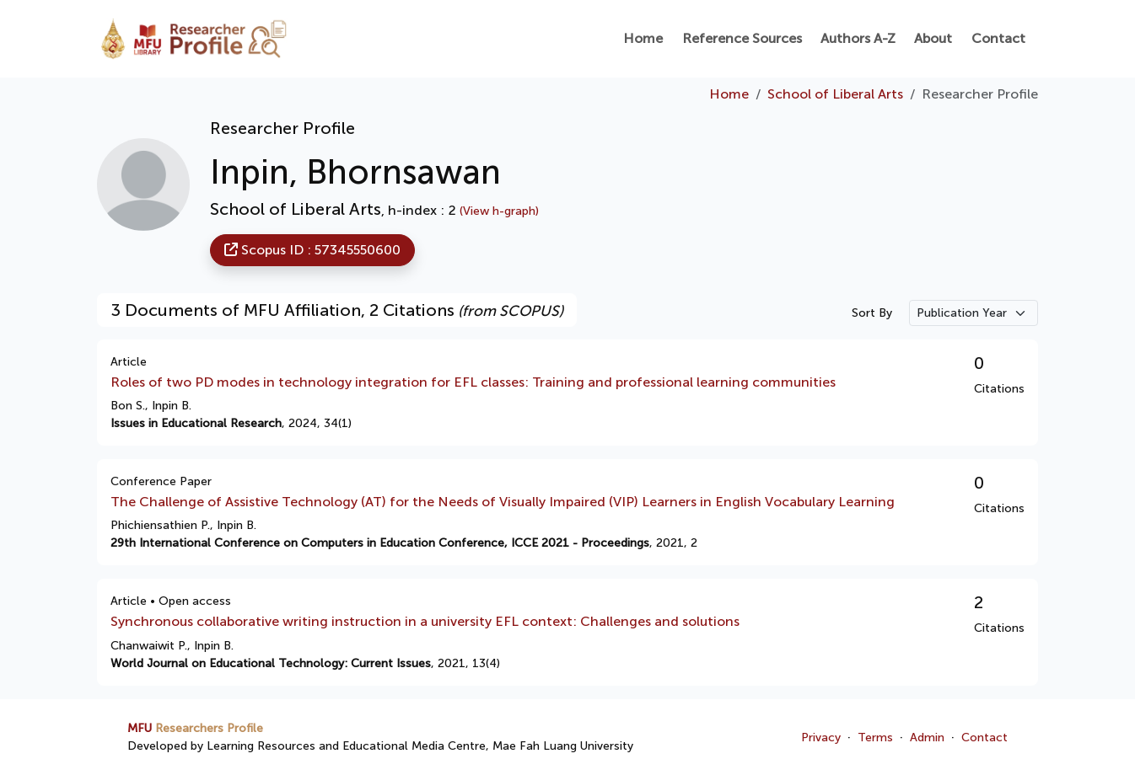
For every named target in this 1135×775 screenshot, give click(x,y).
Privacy (821, 737)
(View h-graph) (499, 211)
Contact (998, 38)
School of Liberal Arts (835, 94)
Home (643, 38)
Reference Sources (742, 38)
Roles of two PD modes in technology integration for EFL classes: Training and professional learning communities (473, 382)
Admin (927, 737)
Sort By (872, 313)
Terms (875, 737)
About (933, 38)
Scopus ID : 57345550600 (312, 250)
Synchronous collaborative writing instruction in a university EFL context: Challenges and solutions (425, 621)
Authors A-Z (858, 38)
